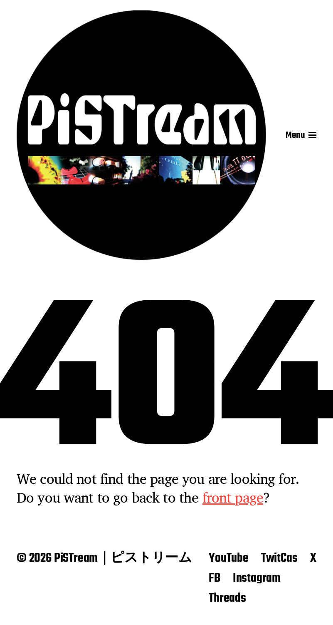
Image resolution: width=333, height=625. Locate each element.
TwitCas (279, 558)
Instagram (257, 578)
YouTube (229, 558)
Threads (227, 598)
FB (214, 578)
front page (233, 497)
